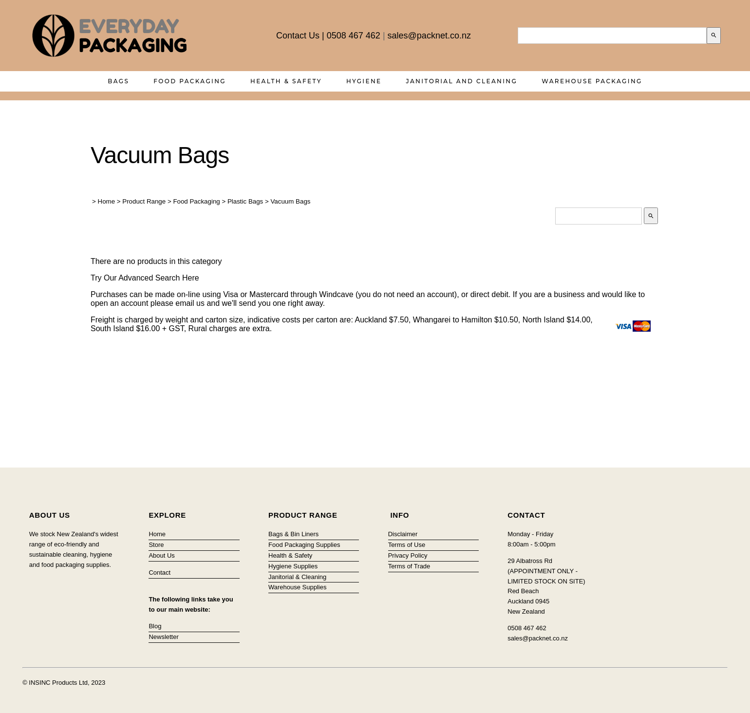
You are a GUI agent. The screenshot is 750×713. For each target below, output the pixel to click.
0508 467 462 (353, 35)
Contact (159, 572)
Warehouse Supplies (297, 587)
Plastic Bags (245, 201)
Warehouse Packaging (592, 81)
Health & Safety (286, 81)
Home (106, 201)
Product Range (144, 201)
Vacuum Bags (290, 201)
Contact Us (297, 35)
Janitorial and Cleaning (462, 81)
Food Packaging (189, 81)
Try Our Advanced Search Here (145, 278)
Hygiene (364, 81)
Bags (118, 81)
